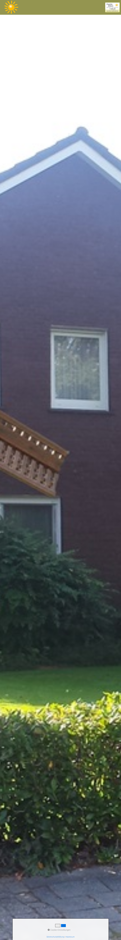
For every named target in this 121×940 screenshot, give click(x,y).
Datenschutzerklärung (55, 937)
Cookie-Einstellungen (59, 930)
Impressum (70, 937)
